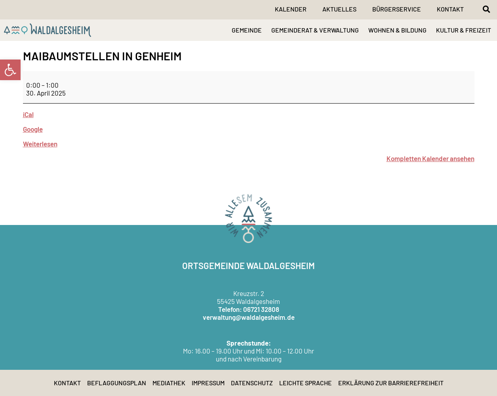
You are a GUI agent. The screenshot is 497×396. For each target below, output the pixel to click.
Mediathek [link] (168, 382)
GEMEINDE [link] (247, 30)
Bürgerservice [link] (396, 9)
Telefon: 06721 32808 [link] (248, 309)
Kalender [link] (291, 9)
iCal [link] (28, 114)
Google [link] (33, 129)
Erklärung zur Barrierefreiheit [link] (391, 382)
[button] (486, 9)
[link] (10, 70)
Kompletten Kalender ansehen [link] (430, 158)
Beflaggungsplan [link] (116, 382)
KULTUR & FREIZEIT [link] (463, 30)
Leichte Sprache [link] (305, 382)
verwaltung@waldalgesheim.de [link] (249, 317)
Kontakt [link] (450, 9)
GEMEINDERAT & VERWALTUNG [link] (315, 30)
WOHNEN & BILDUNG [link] (397, 30)
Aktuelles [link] (339, 9)
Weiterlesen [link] (40, 144)
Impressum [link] (208, 382)
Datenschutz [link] (252, 382)
